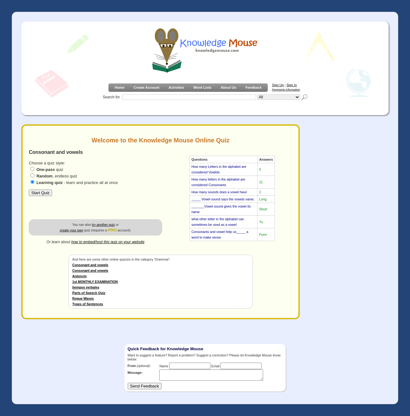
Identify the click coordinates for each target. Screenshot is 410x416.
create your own (71, 230)
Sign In (291, 85)
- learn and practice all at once (77, 182)
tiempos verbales (85, 287)
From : (139, 366)
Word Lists (202, 87)
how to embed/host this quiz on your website (107, 242)
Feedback (253, 87)
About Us (228, 87)
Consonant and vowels (90, 265)
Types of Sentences (87, 304)
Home (119, 87)
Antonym (79, 276)
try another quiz (103, 224)
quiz (50, 169)
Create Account (146, 87)
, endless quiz (57, 176)
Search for (111, 97)
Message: (135, 372)
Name (163, 366)
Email (215, 366)
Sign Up (278, 85)
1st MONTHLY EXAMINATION (95, 282)
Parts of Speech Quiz (88, 293)
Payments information (286, 89)
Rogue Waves (83, 298)
